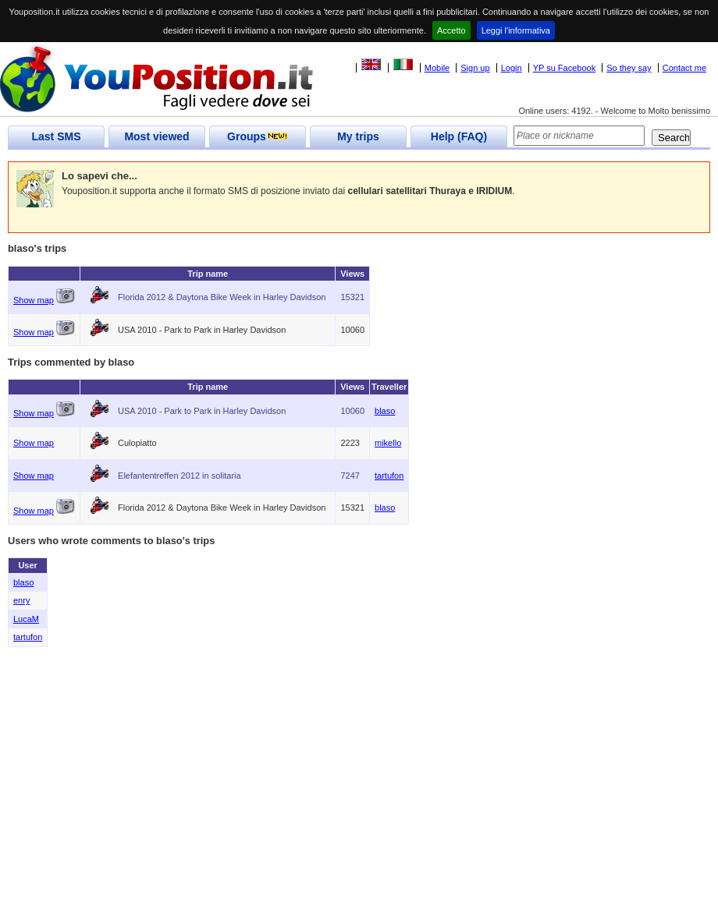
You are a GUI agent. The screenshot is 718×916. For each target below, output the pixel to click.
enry (21, 600)
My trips (358, 136)
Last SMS (55, 136)
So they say (628, 68)
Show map (33, 300)
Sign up (474, 68)
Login (511, 68)
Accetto (451, 30)
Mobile (437, 68)
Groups (257, 136)
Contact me (684, 68)
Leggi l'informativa (516, 30)
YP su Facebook (564, 68)
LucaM (26, 619)
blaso (385, 411)
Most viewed (156, 136)
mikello (388, 442)
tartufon (389, 475)
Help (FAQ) (459, 136)
